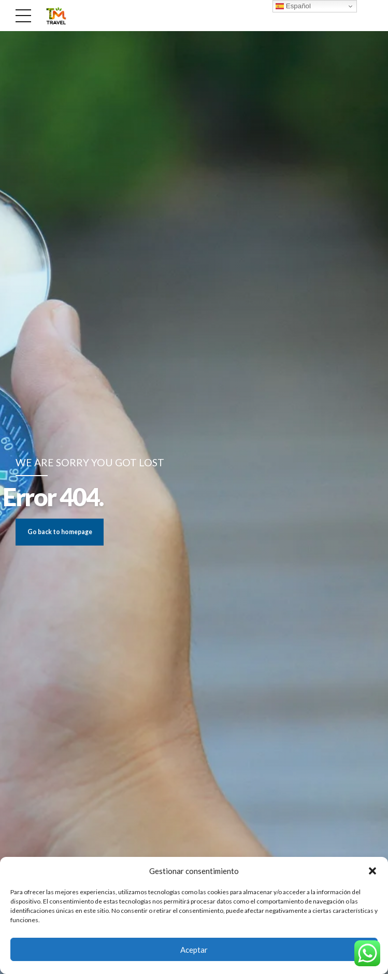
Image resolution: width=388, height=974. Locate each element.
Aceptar (194, 949)
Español (293, 6)
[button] (372, 871)
